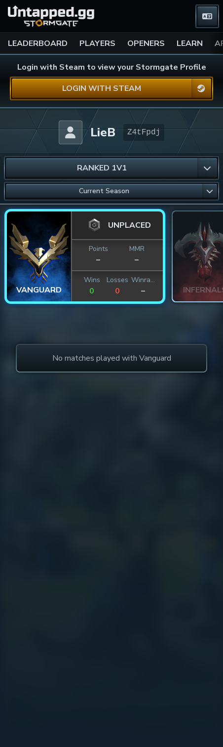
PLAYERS (97, 43)
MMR (137, 248)
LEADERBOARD (38, 43)
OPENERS (146, 43)
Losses (117, 280)
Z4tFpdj (143, 132)
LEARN (190, 43)
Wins (92, 280)
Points (98, 248)
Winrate (143, 280)
